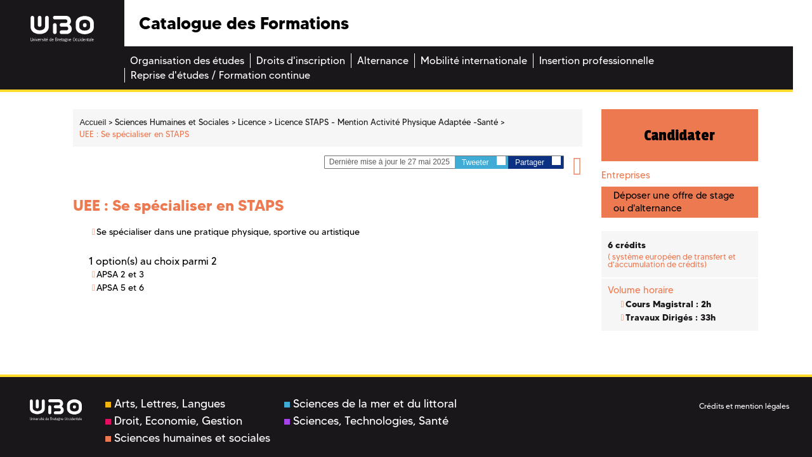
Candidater (679, 135)
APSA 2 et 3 (120, 274)
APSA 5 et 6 (120, 287)
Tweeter (484, 161)
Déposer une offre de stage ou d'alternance (674, 201)
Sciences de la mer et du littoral (370, 404)
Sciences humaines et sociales (187, 438)
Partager (538, 161)
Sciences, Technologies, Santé (366, 421)
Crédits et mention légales (744, 406)
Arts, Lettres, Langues (165, 404)
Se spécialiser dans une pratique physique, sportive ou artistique (228, 231)
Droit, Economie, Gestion (173, 421)
